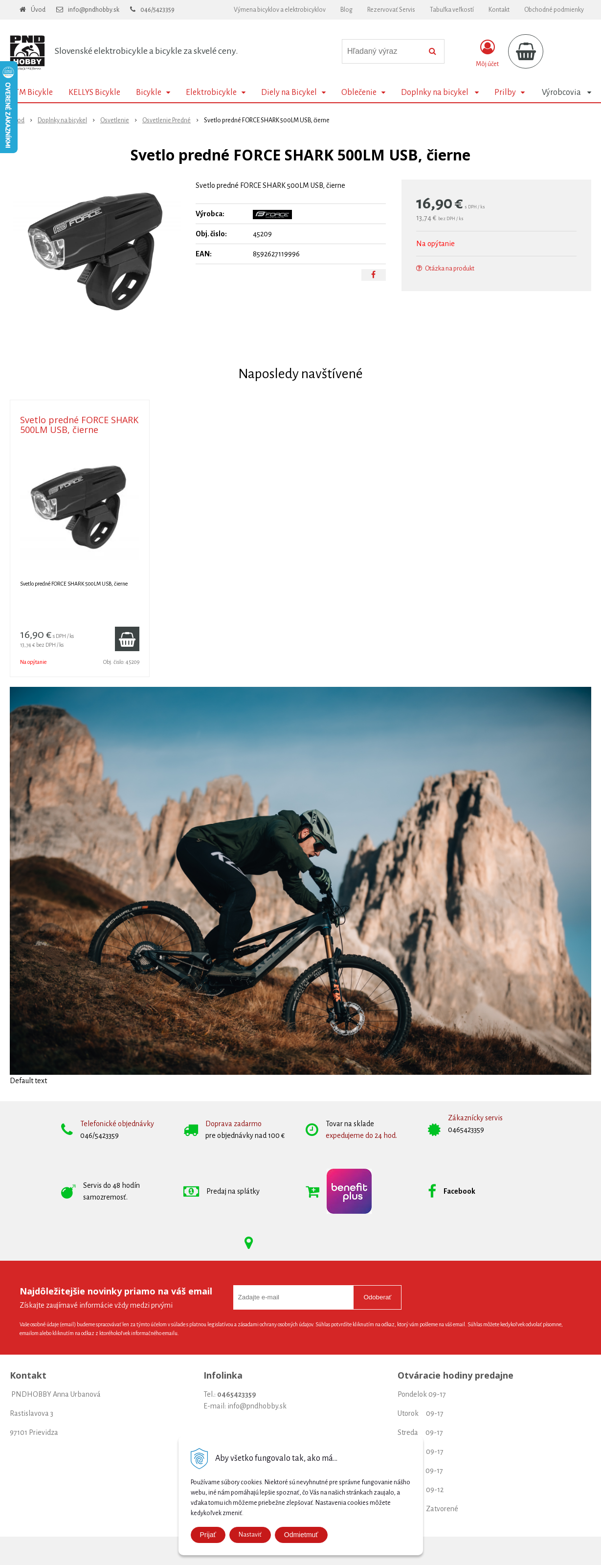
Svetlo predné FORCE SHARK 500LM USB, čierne (79, 424)
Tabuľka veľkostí (452, 9)
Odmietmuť (301, 1535)
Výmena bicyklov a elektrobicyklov (280, 9)
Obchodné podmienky (554, 9)
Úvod (38, 9)
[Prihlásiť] (487, 53)
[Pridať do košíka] (127, 639)
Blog (346, 9)
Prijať (208, 1535)
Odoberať (377, 1297)
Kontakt (499, 9)
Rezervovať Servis (391, 9)
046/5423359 (157, 9)
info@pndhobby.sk (93, 9)
